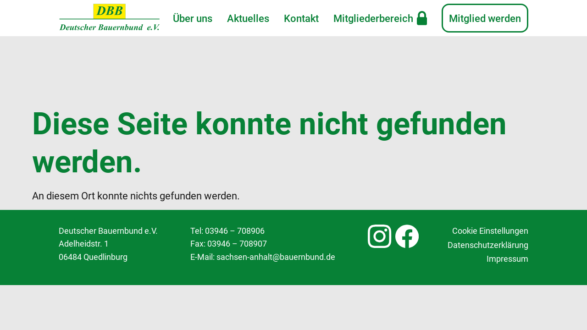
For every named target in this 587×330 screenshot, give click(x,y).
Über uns (192, 18)
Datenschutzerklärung (488, 180)
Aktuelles (248, 18)
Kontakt (301, 18)
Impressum (507, 194)
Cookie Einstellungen (490, 166)
